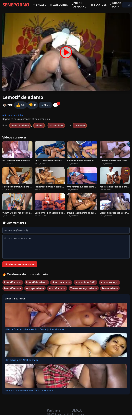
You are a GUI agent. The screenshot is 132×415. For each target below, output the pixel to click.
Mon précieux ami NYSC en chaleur (22, 359)
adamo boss (56, 125)
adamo (39, 125)
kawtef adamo (57, 288)
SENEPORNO (15, 4)
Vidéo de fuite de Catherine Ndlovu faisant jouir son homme (34, 329)
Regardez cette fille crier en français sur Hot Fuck (29, 390)
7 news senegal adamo (83, 288)
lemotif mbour (12, 288)
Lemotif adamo (20, 125)
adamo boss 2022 (85, 282)
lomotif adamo (12, 282)
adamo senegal (109, 282)
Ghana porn (115, 4)
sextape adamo (35, 288)
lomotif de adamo (36, 282)
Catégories (58, 4)
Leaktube (99, 4)
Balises (39, 4)
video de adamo (61, 282)
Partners (54, 410)
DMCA (76, 410)
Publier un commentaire (19, 264)
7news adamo (110, 288)
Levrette (80, 125)
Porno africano (79, 4)
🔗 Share (45, 105)
